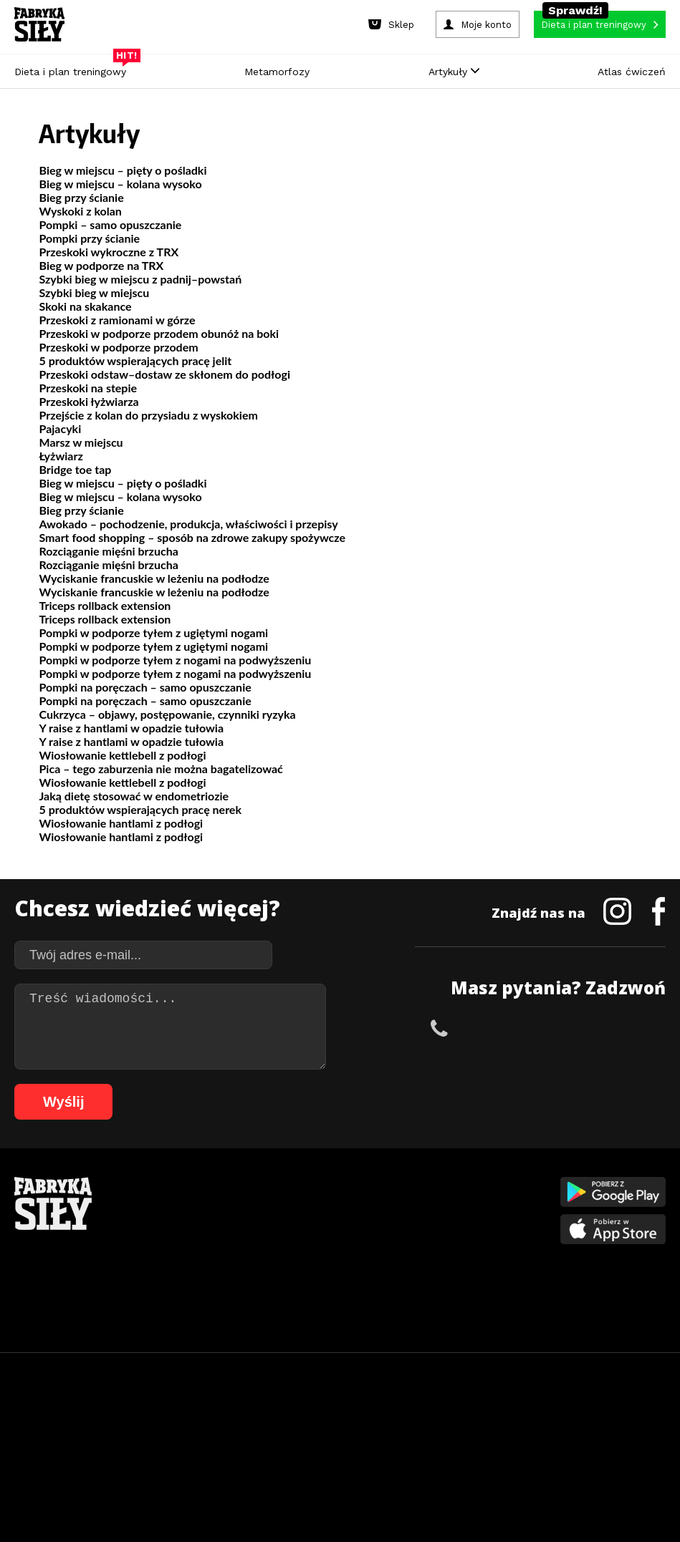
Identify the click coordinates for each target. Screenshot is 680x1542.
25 (371, 1415)
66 (311, 1437)
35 (514, 1415)
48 (53, 1437)
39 (572, 1415)
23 (342, 1415)
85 (584, 1437)
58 (197, 1437)
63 (268, 1437)
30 (443, 1415)
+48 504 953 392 (499, 1028)
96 (264, 1458)
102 (364, 1458)
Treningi (160, 1225)
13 (199, 1415)
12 (185, 1415)
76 (455, 1437)
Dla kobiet (298, 1204)
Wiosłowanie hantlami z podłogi (121, 823)
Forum (425, 1311)
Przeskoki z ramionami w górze (117, 319)
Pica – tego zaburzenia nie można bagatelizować (160, 768)
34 (500, 1415)
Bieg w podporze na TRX (101, 265)
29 (428, 1415)
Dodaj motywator (448, 1247)
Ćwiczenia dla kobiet (454, 1182)
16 (242, 1415)
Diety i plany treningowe (193, 1182)
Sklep (154, 1204)
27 (400, 1415)
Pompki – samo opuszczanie (110, 224)
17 (256, 1415)
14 (213, 1415)
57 (182, 1437)
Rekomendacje (442, 1290)
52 (111, 1437)
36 (529, 1415)
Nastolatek (300, 1268)
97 (278, 1458)
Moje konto (301, 1225)
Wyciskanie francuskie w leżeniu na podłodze (154, 578)
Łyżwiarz (60, 455)
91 (192, 1458)
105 (425, 1458)
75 (440, 1437)
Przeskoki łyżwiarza (88, 401)
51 (96, 1437)
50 (82, 1437)
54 (139, 1437)
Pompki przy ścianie (89, 238)
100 (324, 1458)
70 (369, 1437)
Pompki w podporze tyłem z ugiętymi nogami (153, 632)
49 (68, 1437)
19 (285, 1415)
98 (293, 1458)
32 (471, 1415)
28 (414, 1415)
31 (457, 1415)
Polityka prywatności (467, 1375)
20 (299, 1415)
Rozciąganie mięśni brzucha (108, 551)
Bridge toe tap (75, 469)
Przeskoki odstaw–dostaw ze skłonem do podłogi (164, 374)
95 (250, 1458)
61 (240, 1437)
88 (627, 1437)
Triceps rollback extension (105, 605)
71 (383, 1437)
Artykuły (453, 71)
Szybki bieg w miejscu (94, 292)
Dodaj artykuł (194, 1375)
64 (283, 1437)
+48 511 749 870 (622, 1028)
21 (314, 1415)
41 (600, 1415)
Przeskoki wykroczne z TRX (108, 251)
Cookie (384, 1375)
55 (154, 1437)
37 (543, 1415)
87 (612, 1437)
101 (344, 1458)
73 (412, 1437)
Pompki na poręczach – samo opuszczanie (145, 687)
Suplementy (167, 1268)
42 (615, 1415)
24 (357, 1415)
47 (39, 1437)
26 (385, 1415)
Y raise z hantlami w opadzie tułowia (131, 727)
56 (168, 1437)
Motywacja (434, 1225)
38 (557, 1415)
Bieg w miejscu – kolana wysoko (120, 183)
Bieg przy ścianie (81, 197)
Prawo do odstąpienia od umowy (274, 1491)
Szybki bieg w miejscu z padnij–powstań (140, 279)
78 (483, 1437)
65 (297, 1437)
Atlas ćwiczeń (632, 71)
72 (397, 1437)
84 (569, 1437)
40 (586, 1415)
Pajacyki (60, 428)
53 (125, 1437)
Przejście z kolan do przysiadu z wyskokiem (148, 415)
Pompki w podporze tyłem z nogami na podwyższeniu (175, 659)
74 (426, 1437)
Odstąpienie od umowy (431, 1491)
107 (465, 1458)
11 (170, 1415)
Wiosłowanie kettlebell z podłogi (122, 755)
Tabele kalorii (440, 1268)
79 (498, 1437)
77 (469, 1437)
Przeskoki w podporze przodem (118, 347)
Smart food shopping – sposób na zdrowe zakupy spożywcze (192, 537)
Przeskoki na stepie (88, 387)
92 (207, 1458)
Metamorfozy (277, 71)
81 (526, 1437)
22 (328, 1415)
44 (643, 1415)
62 (254, 1437)
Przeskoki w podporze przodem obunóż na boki (159, 333)
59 (211, 1437)
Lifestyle (294, 1290)
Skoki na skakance (85, 306)
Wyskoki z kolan (80, 211)
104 (404, 1458)
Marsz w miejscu (81, 442)
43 (629, 1415)
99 (307, 1458)
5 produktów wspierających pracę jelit (135, 360)
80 (512, 1437)
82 (541, 1437)
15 (228, 1415)
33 (486, 1415)
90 (655, 1437)
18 (271, 1415)
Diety (154, 1247)
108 (485, 1458)
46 (25, 1437)
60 (225, 1437)
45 (658, 1415)
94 (235, 1458)
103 (384, 1458)
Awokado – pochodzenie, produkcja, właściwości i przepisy (188, 523)
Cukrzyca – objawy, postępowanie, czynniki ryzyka (167, 714)
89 (641, 1437)
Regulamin (270, 1375)
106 (445, 1458)
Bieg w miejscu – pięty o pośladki (122, 170)
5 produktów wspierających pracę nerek (140, 809)
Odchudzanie (304, 1247)
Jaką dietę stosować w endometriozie (134, 795)
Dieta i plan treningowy (73, 68)
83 (555, 1437)
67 (326, 1437)
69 (354, 1437)
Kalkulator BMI (441, 1204)
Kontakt (332, 1375)
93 (221, 1458)
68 (340, 1437)
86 (598, 1437)
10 (156, 1415)
